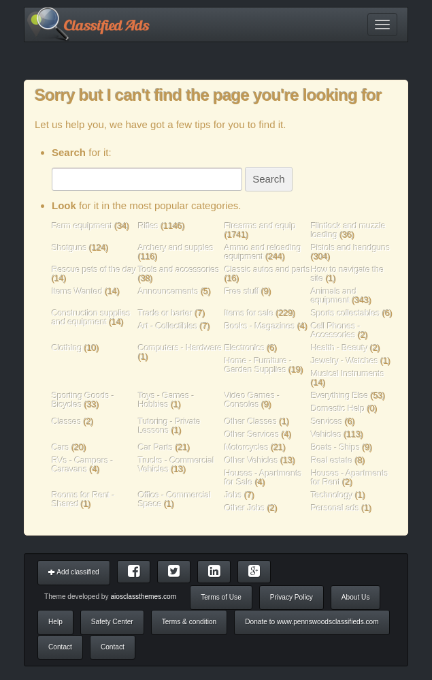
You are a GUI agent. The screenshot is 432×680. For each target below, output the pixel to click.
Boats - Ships (335, 447)
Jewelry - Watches (344, 361)
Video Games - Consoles (252, 399)
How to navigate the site (347, 273)
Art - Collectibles (168, 326)
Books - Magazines (260, 326)
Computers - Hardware (180, 348)
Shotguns (70, 248)
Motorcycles (247, 447)
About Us (356, 597)
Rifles (148, 226)
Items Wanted (78, 291)
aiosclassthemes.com (143, 596)
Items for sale (250, 313)
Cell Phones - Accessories (336, 330)
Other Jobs (245, 508)
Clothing (67, 348)
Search (268, 179)
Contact (60, 647)
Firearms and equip (260, 226)
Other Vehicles (251, 460)
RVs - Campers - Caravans (83, 464)
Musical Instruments (347, 374)
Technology (332, 495)
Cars (60, 447)
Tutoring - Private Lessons (169, 425)
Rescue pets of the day (94, 269)
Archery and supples (176, 248)
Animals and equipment (333, 295)
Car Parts (155, 447)
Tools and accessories (179, 269)
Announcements (168, 291)
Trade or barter (165, 313)
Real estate (331, 460)
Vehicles (326, 434)
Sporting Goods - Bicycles (83, 399)
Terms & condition (189, 621)
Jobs (233, 495)
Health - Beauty (339, 348)
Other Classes (251, 421)
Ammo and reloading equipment (263, 252)
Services (327, 421)
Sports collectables (345, 313)
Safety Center (112, 621)
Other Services (252, 434)
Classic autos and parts (267, 269)
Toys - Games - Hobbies (166, 399)
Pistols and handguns (351, 248)
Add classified (73, 572)
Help (55, 621)
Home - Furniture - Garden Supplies (258, 365)
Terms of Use (221, 597)
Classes (67, 421)
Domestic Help (338, 408)
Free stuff (242, 291)
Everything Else (339, 395)
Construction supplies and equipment (91, 317)
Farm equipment (83, 226)
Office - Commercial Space (174, 499)
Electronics (245, 348)
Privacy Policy (291, 597)
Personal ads (335, 508)
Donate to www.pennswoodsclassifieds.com (311, 621)
